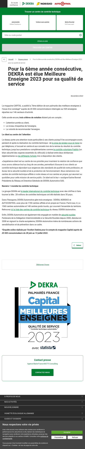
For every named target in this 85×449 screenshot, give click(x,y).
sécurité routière (68, 215)
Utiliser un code (42, 41)
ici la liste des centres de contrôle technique (30, 209)
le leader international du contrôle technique (40, 191)
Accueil (10, 59)
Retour (4, 59)
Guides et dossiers (12, 419)
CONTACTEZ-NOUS (42, 372)
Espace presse (23, 59)
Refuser (75, 437)
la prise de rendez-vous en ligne (65, 143)
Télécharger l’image (42, 265)
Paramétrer (59, 437)
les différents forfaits (27, 156)
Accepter (67, 432)
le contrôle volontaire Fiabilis (66, 149)
